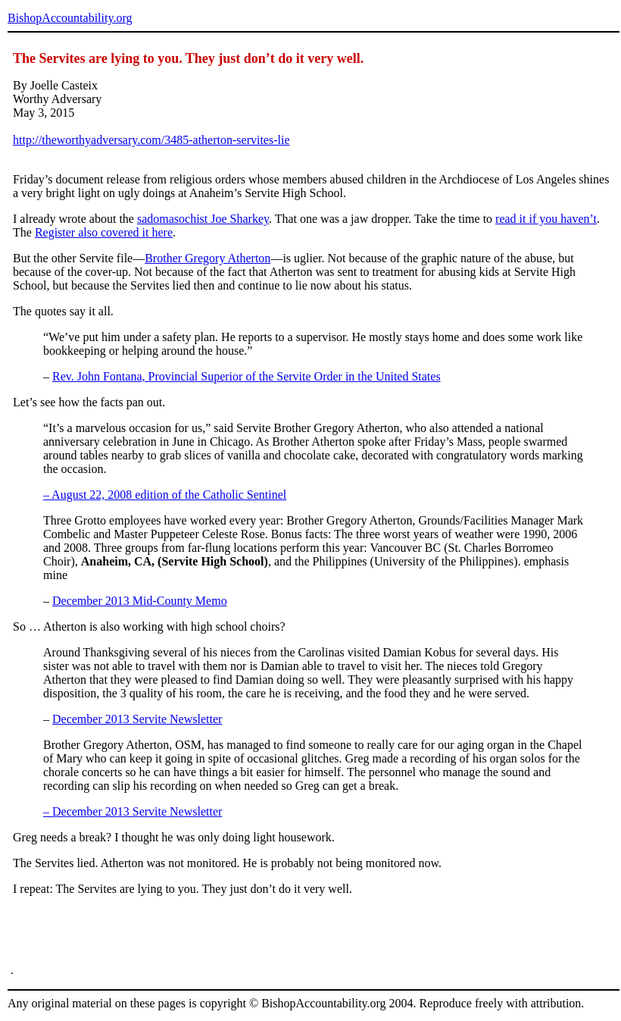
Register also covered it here (104, 232)
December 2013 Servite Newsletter (137, 719)
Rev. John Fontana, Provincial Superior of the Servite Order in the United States (246, 376)
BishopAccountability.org (70, 17)
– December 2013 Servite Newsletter (132, 811)
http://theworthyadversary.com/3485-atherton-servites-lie (151, 139)
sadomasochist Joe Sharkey (203, 218)
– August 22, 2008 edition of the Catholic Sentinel (164, 494)
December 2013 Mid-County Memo (139, 600)
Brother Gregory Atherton (207, 258)
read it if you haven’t (546, 218)
